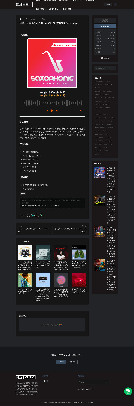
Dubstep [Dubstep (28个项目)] (106, 87)
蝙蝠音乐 (24, 205)
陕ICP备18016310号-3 (85, 402)
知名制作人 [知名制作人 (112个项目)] (108, 144)
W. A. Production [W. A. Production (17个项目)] (100, 137)
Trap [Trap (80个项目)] (105, 131)
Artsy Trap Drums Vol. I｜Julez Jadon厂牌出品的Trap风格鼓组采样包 (43, 264)
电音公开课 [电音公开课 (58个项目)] (99, 141)
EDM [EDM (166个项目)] (97, 91)
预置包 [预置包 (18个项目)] (106, 150)
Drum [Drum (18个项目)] (97, 87)
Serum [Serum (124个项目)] (111, 117)
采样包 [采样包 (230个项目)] (98, 150)
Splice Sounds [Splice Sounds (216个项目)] (99, 124)
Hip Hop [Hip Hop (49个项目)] (107, 101)
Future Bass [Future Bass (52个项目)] (99, 97)
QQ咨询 (105, 58)
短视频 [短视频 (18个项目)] (97, 147)
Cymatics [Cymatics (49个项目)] (98, 84)
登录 (60, 325)
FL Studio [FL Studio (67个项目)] (106, 94)
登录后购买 (105, 26)
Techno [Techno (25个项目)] (110, 127)
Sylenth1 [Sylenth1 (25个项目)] (110, 124)
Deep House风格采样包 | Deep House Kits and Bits (34, 230)
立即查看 (61, 362)
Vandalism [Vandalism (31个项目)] (98, 134)
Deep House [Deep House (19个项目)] (108, 84)
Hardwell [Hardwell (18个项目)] (98, 101)
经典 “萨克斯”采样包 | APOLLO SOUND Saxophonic (43, 205)
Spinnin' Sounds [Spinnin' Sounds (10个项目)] (100, 121)
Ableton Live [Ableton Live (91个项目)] (99, 81)
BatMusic (23, 19)
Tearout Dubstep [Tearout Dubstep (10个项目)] (100, 127)
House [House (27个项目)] (105, 104)
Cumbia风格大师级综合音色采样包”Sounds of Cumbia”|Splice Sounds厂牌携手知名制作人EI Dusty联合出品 (25, 265)
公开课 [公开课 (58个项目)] (110, 137)
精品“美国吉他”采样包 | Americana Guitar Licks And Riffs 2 (70, 230)
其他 (43, 19)
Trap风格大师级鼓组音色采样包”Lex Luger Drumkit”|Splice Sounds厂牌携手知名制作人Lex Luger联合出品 (61, 265)
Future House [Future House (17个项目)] (109, 97)
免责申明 (45, 381)
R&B (38, 19)
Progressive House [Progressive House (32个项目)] (100, 117)
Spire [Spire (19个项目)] (109, 121)
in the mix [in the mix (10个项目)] (98, 107)
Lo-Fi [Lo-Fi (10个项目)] (97, 111)
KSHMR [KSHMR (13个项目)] (107, 107)
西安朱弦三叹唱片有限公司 (56, 402)
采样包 (23, 193)
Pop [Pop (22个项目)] (105, 114)
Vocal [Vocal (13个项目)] (107, 134)
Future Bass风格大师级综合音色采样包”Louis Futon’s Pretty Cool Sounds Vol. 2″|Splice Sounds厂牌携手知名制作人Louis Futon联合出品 (43, 294)
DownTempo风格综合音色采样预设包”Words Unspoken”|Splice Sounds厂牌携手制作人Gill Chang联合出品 (61, 293)
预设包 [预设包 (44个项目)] (97, 154)
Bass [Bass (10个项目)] (108, 81)
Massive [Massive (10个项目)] (98, 114)
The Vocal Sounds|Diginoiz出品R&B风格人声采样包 (25, 291)
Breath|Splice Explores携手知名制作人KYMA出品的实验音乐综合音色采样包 (79, 264)
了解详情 (72, 362)
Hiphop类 (32, 19)
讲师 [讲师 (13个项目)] (105, 147)
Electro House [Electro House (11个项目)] (107, 91)
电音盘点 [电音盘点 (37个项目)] (108, 141)
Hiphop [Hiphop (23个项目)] (98, 104)
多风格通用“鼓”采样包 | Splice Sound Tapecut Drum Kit (79, 291)
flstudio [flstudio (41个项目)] (98, 94)
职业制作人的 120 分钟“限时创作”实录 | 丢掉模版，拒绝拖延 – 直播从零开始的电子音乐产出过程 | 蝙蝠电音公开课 (111, 209)
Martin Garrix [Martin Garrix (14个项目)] (106, 111)
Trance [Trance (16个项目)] (97, 131)
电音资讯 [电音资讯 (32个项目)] (98, 144)
